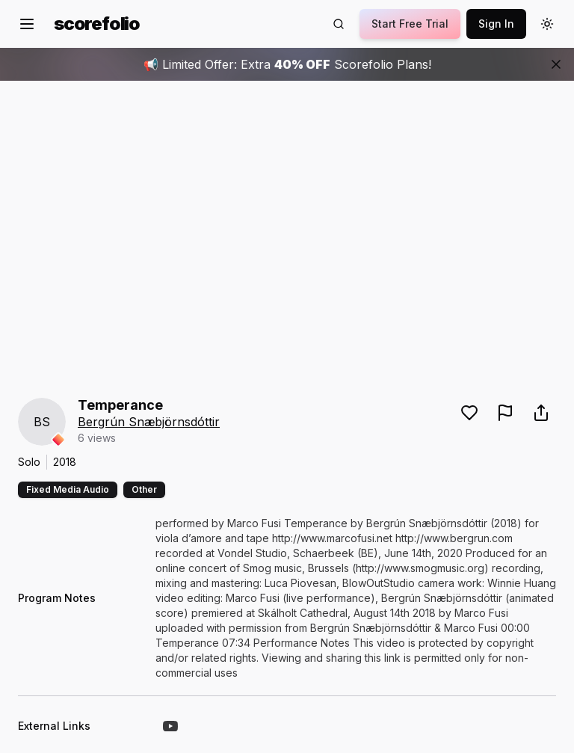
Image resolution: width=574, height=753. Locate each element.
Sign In (496, 23)
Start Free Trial (409, 23)
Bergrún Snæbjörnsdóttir (149, 421)
